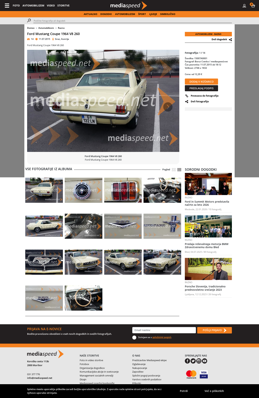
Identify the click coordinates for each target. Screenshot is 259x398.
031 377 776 (33, 374)
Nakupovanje (139, 368)
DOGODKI (106, 14)
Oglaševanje (139, 364)
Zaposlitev (138, 371)
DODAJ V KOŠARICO (201, 81)
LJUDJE (153, 14)
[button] (253, 5)
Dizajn (83, 379)
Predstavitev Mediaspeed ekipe (149, 360)
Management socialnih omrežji (96, 375)
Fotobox (84, 364)
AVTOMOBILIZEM (33, 5)
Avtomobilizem (46, 28)
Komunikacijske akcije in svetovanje (99, 371)
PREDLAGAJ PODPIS (201, 88)
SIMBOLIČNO (167, 14)
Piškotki (136, 383)
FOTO (16, 5)
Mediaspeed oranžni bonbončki (97, 383)
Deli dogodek (219, 39)
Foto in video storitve (91, 360)
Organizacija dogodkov (92, 368)
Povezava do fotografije (205, 95)
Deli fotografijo (200, 101)
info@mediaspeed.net (39, 378)
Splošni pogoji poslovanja (146, 375)
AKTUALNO (90, 14)
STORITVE (63, 5)
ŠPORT (142, 14)
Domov (30, 28)
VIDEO (51, 5)
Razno (61, 28)
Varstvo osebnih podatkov (146, 379)
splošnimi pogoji (161, 337)
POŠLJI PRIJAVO (214, 330)
